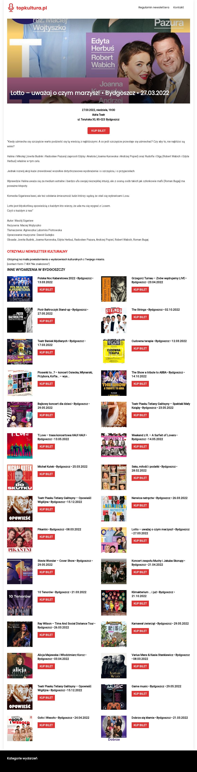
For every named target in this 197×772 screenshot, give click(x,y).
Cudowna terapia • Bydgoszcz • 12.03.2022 (159, 341)
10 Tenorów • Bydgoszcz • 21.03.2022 (62, 592)
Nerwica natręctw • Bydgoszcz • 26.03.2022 (160, 498)
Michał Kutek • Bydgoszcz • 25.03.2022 (62, 466)
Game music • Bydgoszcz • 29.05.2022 (156, 686)
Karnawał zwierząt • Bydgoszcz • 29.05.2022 (160, 623)
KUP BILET (46, 289)
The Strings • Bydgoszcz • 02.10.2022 (156, 309)
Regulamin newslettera (153, 7)
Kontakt (178, 7)
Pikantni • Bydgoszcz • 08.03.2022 (59, 529)
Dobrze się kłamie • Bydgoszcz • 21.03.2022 (160, 717)
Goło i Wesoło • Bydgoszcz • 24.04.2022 (63, 717)
